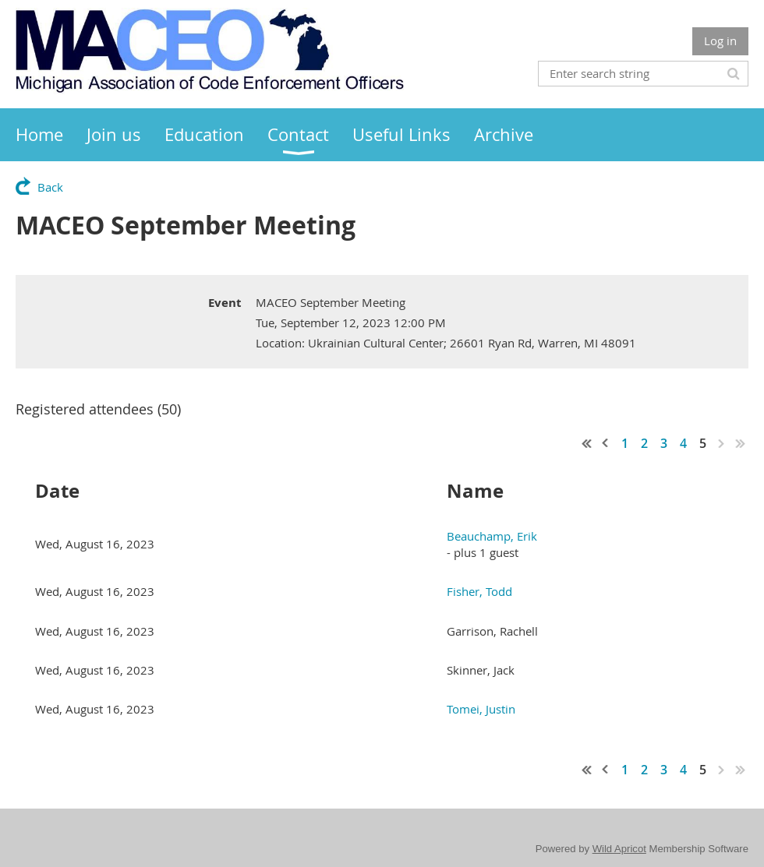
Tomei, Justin (481, 709)
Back (50, 187)
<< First (587, 443)
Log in (720, 40)
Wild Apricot (619, 849)
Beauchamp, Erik (492, 536)
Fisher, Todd (479, 591)
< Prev (606, 443)
